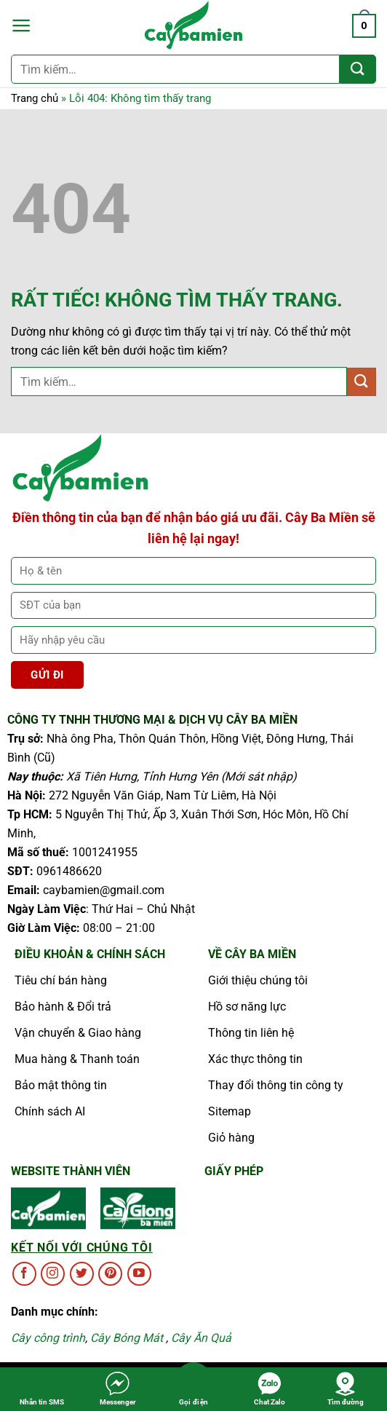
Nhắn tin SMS (42, 1388)
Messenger (118, 1388)
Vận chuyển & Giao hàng (78, 1033)
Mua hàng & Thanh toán (77, 1059)
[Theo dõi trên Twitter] (82, 1274)
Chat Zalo (269, 1388)
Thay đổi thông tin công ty (275, 1085)
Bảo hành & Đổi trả (63, 1006)
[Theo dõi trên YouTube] (139, 1274)
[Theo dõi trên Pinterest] (110, 1274)
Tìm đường (345, 1388)
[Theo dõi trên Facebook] (24, 1274)
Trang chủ (34, 98)
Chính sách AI (50, 1111)
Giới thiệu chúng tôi (258, 980)
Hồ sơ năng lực (247, 1006)
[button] (21, 25)
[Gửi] (358, 69)
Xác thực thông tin (255, 1059)
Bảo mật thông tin (61, 1085)
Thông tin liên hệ (251, 1033)
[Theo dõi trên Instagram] (53, 1274)
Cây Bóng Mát (126, 1338)
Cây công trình (48, 1338)
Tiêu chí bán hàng (61, 980)
